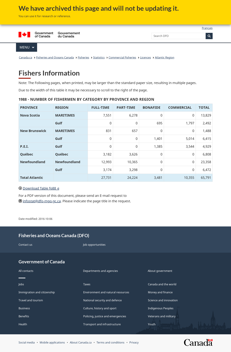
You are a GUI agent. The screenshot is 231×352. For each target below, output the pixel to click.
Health (23, 324)
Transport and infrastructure (102, 324)
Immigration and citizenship (37, 292)
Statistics (99, 57)
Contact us (25, 245)
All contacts (26, 271)
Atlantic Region (164, 57)
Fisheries (83, 57)
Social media (27, 342)
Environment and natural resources (106, 292)
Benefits (24, 316)
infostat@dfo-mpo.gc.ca (42, 201)
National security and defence (102, 300)
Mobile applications (52, 342)
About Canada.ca (81, 342)
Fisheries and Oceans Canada (55, 57)
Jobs (21, 284)
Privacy (134, 342)
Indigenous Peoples (160, 308)
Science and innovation (163, 300)
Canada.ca (25, 57)
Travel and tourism (31, 300)
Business (24, 308)
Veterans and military (162, 316)
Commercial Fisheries (122, 57)
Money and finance (160, 292)
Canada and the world (162, 284)
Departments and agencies (100, 271)
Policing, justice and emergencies (104, 316)
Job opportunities (94, 245)
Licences (145, 57)
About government (160, 271)
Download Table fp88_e (41, 188)
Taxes (86, 284)
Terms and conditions (110, 342)
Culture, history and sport (99, 308)
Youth (152, 324)
